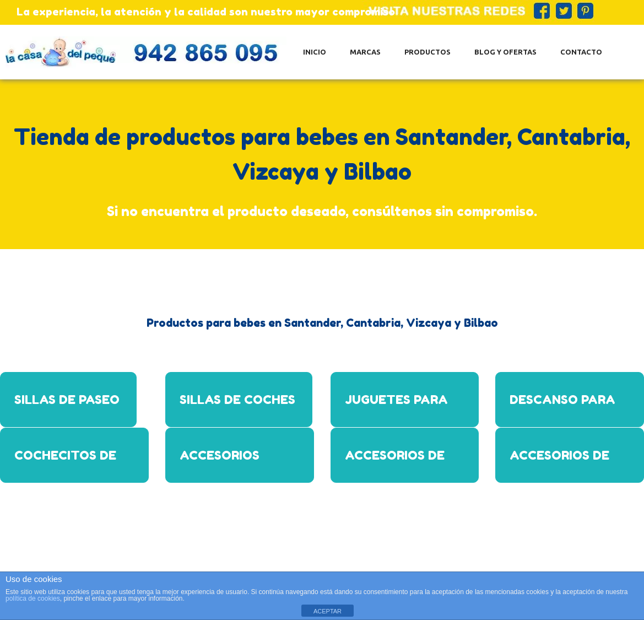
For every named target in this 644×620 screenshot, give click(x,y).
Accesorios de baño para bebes (402, 465)
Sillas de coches (237, 399)
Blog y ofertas (505, 52)
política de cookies (33, 598)
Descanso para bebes (562, 409)
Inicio (314, 52)
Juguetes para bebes (396, 409)
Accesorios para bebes (219, 465)
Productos (427, 52)
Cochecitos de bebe (65, 465)
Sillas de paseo (67, 399)
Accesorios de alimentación (559, 465)
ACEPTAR (327, 611)
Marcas (365, 52)
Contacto (581, 52)
